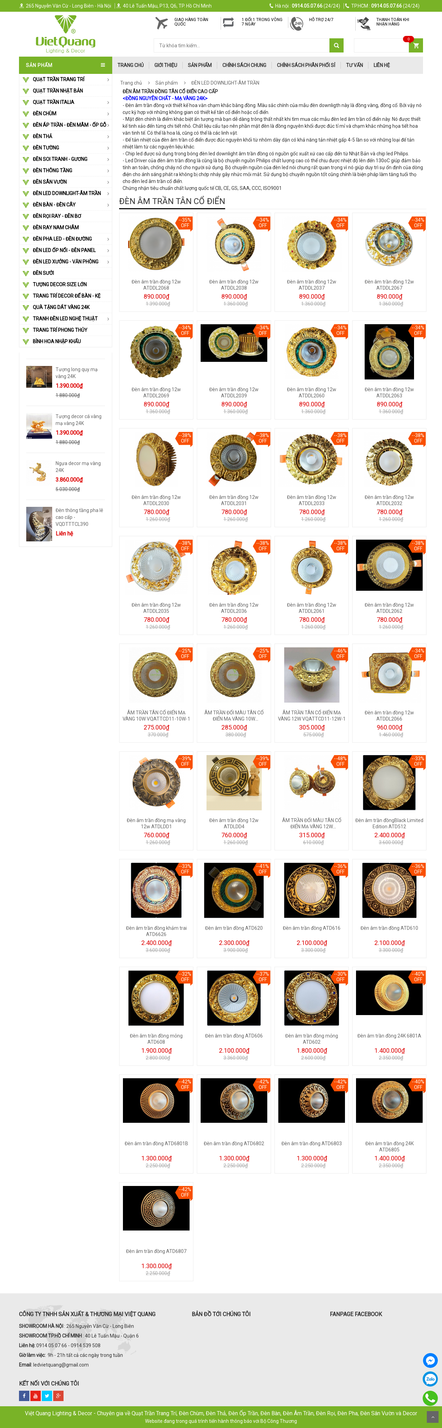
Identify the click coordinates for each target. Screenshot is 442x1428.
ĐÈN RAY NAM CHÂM (50, 227)
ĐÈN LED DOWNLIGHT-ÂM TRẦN (61, 193)
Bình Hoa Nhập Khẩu (51, 341)
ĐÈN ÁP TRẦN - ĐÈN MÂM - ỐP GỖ (64, 125)
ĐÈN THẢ (37, 136)
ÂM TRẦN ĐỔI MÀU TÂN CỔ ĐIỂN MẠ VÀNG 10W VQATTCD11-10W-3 (234, 719)
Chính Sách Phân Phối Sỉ (306, 65)
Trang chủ (131, 83)
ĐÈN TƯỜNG (40, 148)
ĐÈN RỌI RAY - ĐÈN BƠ (51, 216)
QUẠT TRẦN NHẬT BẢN (52, 91)
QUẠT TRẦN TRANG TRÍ (53, 79)
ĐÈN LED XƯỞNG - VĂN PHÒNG (60, 262)
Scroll (433, 1417)
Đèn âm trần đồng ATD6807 (156, 1251)
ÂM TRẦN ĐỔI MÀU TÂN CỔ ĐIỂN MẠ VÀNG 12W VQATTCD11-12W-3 (312, 827)
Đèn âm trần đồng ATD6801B (156, 1143)
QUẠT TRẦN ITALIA (48, 102)
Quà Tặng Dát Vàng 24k (55, 307)
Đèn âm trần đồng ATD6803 (311, 1143)
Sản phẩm (200, 65)
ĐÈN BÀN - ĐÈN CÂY (49, 205)
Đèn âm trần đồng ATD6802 (234, 1143)
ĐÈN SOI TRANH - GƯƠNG (54, 159)
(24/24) (304, 6)
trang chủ (130, 65)
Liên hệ (382, 65)
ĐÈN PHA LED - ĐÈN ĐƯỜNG (57, 239)
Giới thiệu (165, 65)
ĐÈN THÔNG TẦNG (47, 170)
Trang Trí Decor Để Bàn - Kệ (61, 296)
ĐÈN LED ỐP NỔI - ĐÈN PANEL (59, 250)
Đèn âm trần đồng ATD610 (389, 928)
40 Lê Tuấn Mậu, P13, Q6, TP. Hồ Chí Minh (164, 6)
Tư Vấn (354, 65)
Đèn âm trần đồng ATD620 (234, 928)
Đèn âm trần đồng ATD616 (311, 928)
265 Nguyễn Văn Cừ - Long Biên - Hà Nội (65, 6)
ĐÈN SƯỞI (38, 273)
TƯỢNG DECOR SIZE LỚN (54, 284)
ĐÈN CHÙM (39, 113)
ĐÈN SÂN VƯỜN (44, 182)
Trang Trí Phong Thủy (54, 330)
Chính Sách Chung (244, 65)
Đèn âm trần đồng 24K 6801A (389, 1036)
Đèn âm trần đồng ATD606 (234, 1036)
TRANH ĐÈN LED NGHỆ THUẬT (60, 319)
